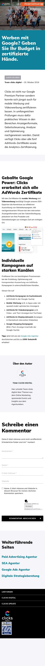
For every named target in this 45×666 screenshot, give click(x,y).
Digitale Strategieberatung (20, 576)
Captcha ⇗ (33, 509)
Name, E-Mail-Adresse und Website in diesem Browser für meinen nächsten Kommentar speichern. (20, 490)
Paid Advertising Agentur (19, 556)
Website (5, 481)
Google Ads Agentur (29, 336)
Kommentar (7, 451)
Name (5, 465)
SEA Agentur (11, 563)
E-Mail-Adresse (9, 473)
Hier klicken (29, 506)
